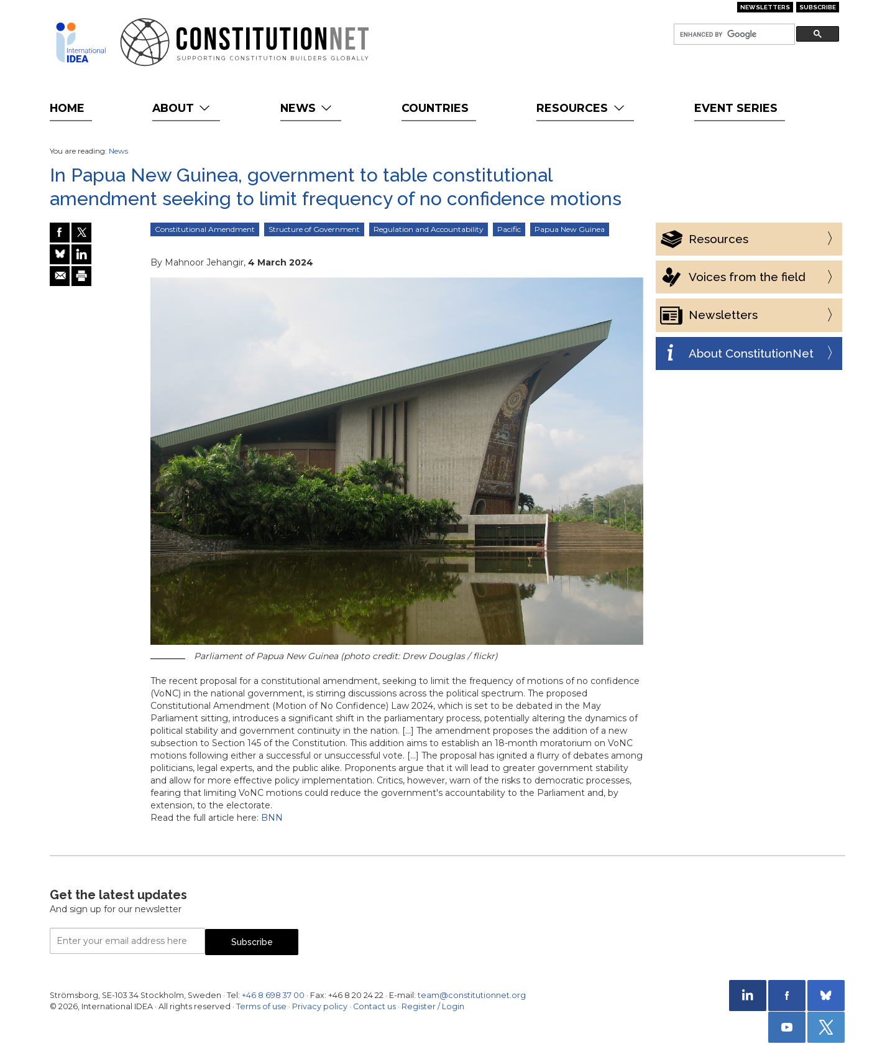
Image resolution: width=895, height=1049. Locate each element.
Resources (581, 107)
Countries (435, 107)
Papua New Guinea (570, 229)
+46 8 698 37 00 (273, 995)
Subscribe (817, 7)
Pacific (509, 229)
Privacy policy (319, 1006)
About (182, 107)
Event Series (736, 107)
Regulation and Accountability (429, 229)
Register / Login (433, 1006)
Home (67, 107)
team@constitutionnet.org (472, 995)
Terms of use (261, 1006)
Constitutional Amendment (205, 229)
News (307, 107)
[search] (733, 34)
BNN (272, 817)
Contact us (374, 1006)
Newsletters (765, 7)
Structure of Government (314, 229)
